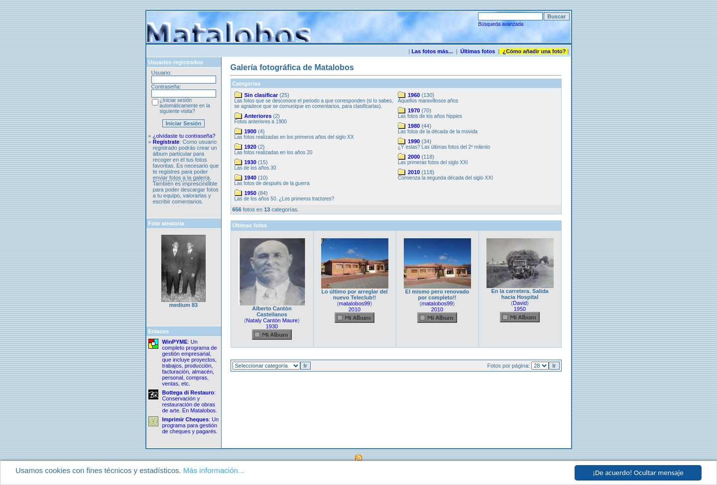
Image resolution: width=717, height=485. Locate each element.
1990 (414, 141)
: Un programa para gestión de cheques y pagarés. (190, 425)
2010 (414, 172)
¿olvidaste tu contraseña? (184, 136)
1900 (250, 131)
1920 (250, 147)
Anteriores (258, 116)
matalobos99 (354, 303)
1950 (250, 193)
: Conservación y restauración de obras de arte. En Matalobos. (190, 401)
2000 (414, 157)
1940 (250, 178)
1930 (250, 162)
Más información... (213, 470)
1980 (414, 126)
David (520, 303)
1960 (414, 95)
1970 (414, 110)
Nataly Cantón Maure (272, 320)
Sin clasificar (261, 95)
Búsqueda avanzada (500, 24)
